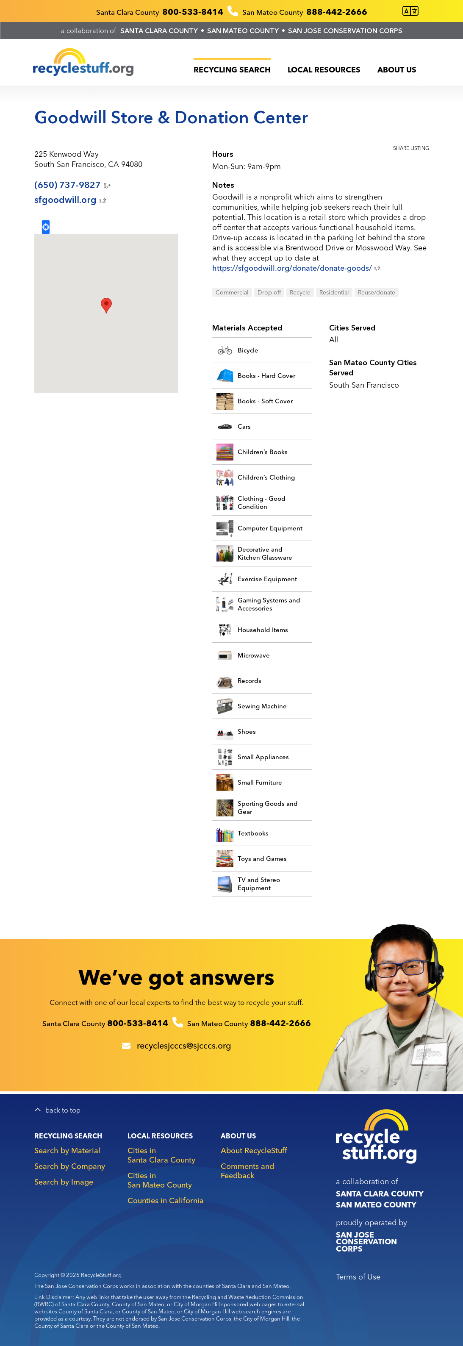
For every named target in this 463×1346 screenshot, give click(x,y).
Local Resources (324, 70)
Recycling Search (232, 70)
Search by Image (63, 1182)
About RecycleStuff (254, 1150)
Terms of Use (358, 1277)
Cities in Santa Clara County (161, 1155)
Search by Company (69, 1166)
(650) (73, 185)
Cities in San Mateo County (160, 1180)
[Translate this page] (410, 11)
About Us (396, 70)
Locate (46, 227)
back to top (62, 1110)
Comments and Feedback (247, 1170)
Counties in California (166, 1200)
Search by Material (67, 1150)
